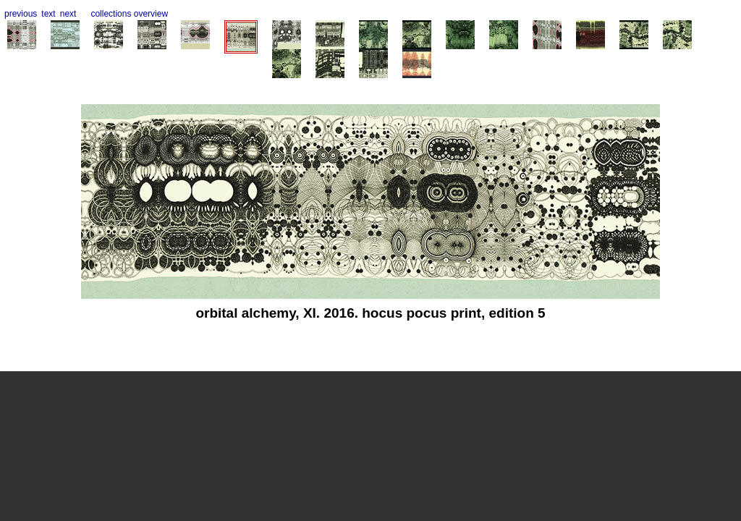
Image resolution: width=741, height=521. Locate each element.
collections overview (129, 14)
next (68, 14)
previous (20, 14)
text (48, 14)
